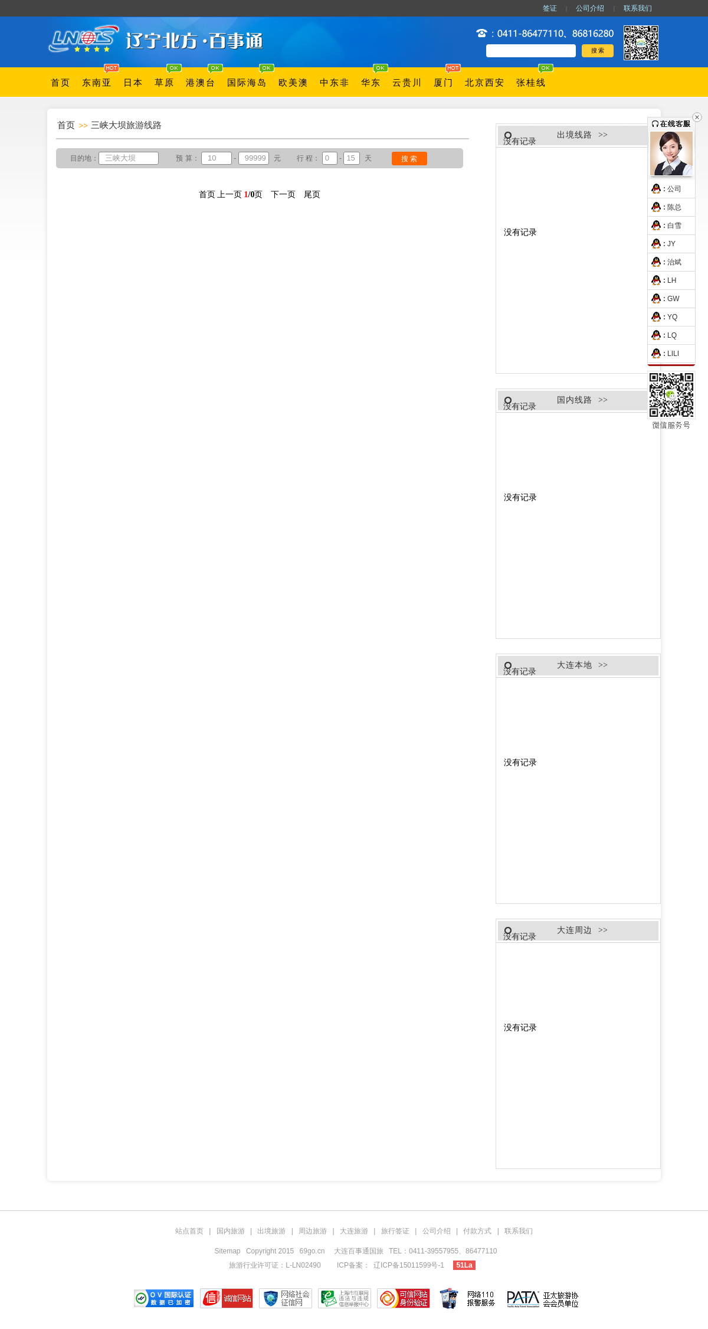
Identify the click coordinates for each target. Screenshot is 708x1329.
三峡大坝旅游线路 (126, 125)
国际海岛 (247, 82)
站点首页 (189, 1231)
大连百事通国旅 (359, 1251)
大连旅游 (354, 1231)
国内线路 (574, 400)
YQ (662, 317)
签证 (550, 8)
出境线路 (574, 134)
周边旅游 (313, 1231)
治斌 (664, 262)
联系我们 (638, 8)
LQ (662, 335)
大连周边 (574, 930)
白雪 (664, 225)
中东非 (335, 82)
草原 (165, 82)
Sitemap (228, 1251)
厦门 (444, 82)
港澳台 (201, 82)
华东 (371, 82)
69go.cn (312, 1251)
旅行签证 (395, 1231)
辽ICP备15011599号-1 (408, 1265)
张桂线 (531, 82)
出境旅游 (271, 1231)
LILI (663, 354)
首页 (61, 82)
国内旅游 (231, 1231)
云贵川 (407, 82)
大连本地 (574, 665)
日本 (133, 82)
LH (662, 280)
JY (662, 244)
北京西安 (485, 82)
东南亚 (97, 82)
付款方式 (477, 1231)
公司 (664, 189)
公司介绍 (590, 8)
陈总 (664, 207)
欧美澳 (293, 82)
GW (664, 299)
